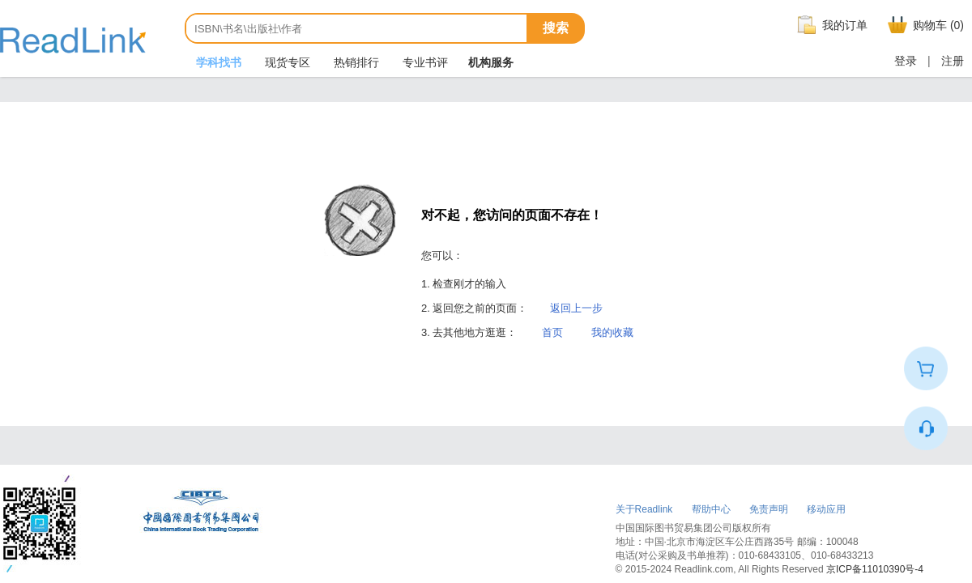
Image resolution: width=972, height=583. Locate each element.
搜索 (556, 28)
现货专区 (286, 62)
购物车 (924, 25)
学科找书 (217, 62)
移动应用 (826, 509)
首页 (552, 332)
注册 (952, 60)
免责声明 (768, 509)
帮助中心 (711, 509)
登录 (905, 60)
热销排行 (354, 62)
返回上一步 (576, 308)
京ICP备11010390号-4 (874, 569)
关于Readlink (644, 509)
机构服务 (491, 62)
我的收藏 (612, 332)
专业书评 (423, 62)
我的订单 (830, 25)
